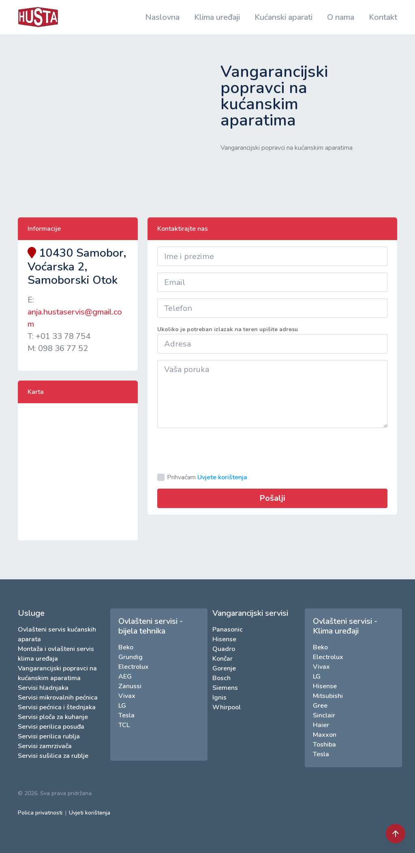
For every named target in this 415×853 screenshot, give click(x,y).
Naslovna (162, 17)
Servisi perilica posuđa (51, 726)
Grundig (130, 657)
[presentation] (218, 450)
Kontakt (383, 17)
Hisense (224, 639)
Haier (321, 725)
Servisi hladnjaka (43, 687)
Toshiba (324, 744)
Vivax (126, 695)
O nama (340, 17)
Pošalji (272, 498)
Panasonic (227, 629)
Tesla (126, 715)
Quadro (223, 649)
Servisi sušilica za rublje (53, 755)
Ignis (219, 697)
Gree (320, 705)
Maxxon (324, 734)
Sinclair (324, 715)
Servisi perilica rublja (49, 736)
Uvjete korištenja (222, 477)
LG (122, 705)
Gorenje (224, 668)
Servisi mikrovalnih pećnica (58, 697)
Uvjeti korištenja (89, 813)
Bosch (221, 678)
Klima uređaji (217, 17)
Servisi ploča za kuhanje (53, 717)
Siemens (225, 687)
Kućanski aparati (283, 17)
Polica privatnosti (40, 813)
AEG (125, 676)
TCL (124, 725)
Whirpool (226, 707)
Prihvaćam (207, 477)
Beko (125, 647)
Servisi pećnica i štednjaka (57, 707)
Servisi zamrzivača (45, 746)
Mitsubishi (328, 695)
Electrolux (133, 666)
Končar (222, 658)
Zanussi (129, 686)
